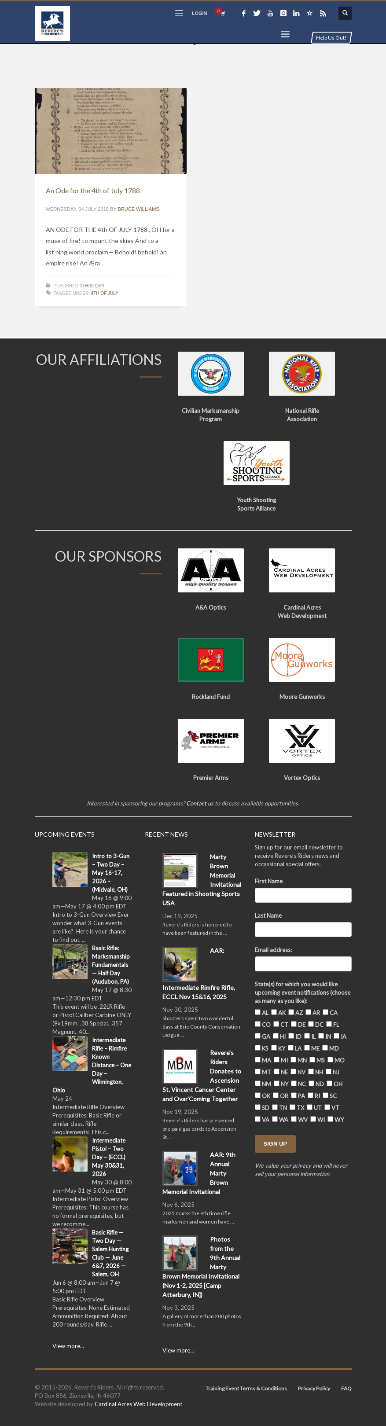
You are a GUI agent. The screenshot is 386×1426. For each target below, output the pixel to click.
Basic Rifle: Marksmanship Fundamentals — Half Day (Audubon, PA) (111, 965)
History (95, 285)
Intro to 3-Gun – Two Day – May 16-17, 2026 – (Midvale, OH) (110, 873)
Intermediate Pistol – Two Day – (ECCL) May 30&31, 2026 (108, 1157)
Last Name (268, 915)
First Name (269, 881)
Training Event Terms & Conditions (246, 1388)
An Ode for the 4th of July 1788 (93, 190)
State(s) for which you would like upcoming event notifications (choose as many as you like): (302, 992)
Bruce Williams (138, 209)
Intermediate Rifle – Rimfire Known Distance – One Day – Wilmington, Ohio (91, 1065)
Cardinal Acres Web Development (138, 1404)
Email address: (273, 949)
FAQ (346, 1388)
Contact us (199, 803)
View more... (68, 1345)
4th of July (104, 293)
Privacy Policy (314, 1388)
